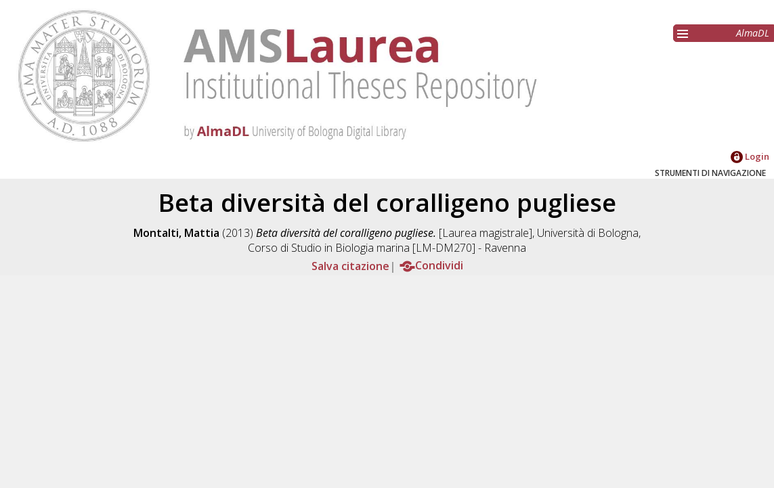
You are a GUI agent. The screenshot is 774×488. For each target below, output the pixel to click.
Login (750, 156)
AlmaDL (752, 32)
